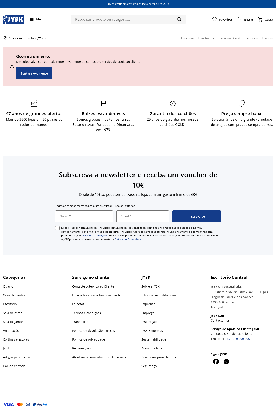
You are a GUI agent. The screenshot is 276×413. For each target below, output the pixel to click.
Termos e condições (86, 313)
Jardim (8, 348)
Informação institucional (159, 295)
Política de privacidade (88, 339)
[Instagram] (226, 361)
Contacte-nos (220, 320)
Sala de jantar (13, 322)
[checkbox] (57, 228)
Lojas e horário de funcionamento (96, 295)
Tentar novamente (34, 73)
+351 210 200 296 (237, 339)
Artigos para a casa (17, 357)
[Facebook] (216, 361)
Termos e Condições (95, 235)
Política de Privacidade (127, 239)
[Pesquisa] (178, 19)
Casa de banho (14, 295)
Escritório (10, 304)
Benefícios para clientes (158, 357)
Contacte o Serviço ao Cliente (93, 286)
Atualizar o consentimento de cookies (99, 357)
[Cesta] (265, 19)
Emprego (147, 313)
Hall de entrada (14, 366)
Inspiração (149, 322)
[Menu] (37, 19)
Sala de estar (12, 313)
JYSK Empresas (152, 331)
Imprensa (148, 304)
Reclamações (81, 348)
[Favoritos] (222, 19)
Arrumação (11, 331)
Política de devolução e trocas (93, 331)
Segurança (149, 366)
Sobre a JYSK (150, 286)
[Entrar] (245, 19)
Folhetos (78, 304)
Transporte (80, 322)
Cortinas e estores (16, 339)
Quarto (8, 286)
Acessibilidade (151, 348)
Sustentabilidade (153, 339)
